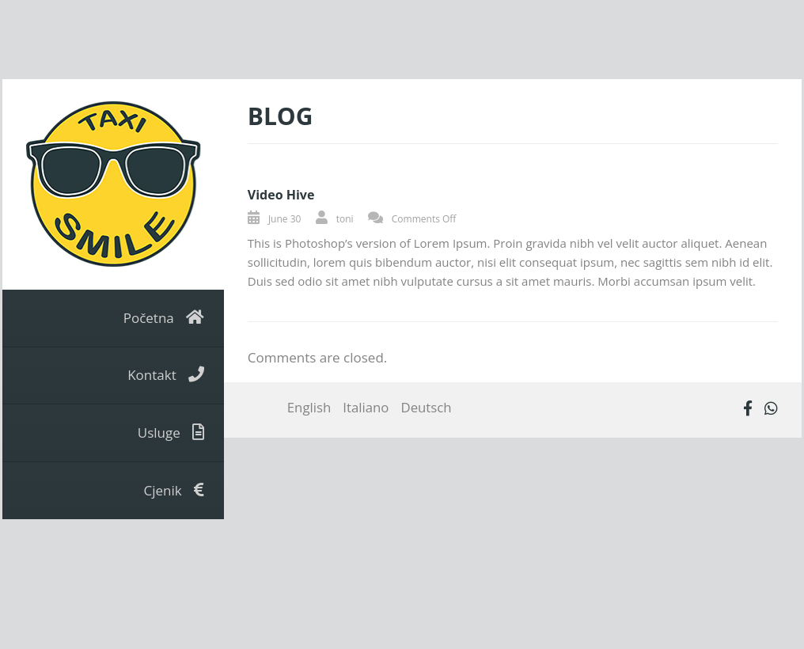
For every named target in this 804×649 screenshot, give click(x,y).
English (309, 407)
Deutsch (425, 407)
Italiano (366, 407)
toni (345, 219)
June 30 (285, 219)
